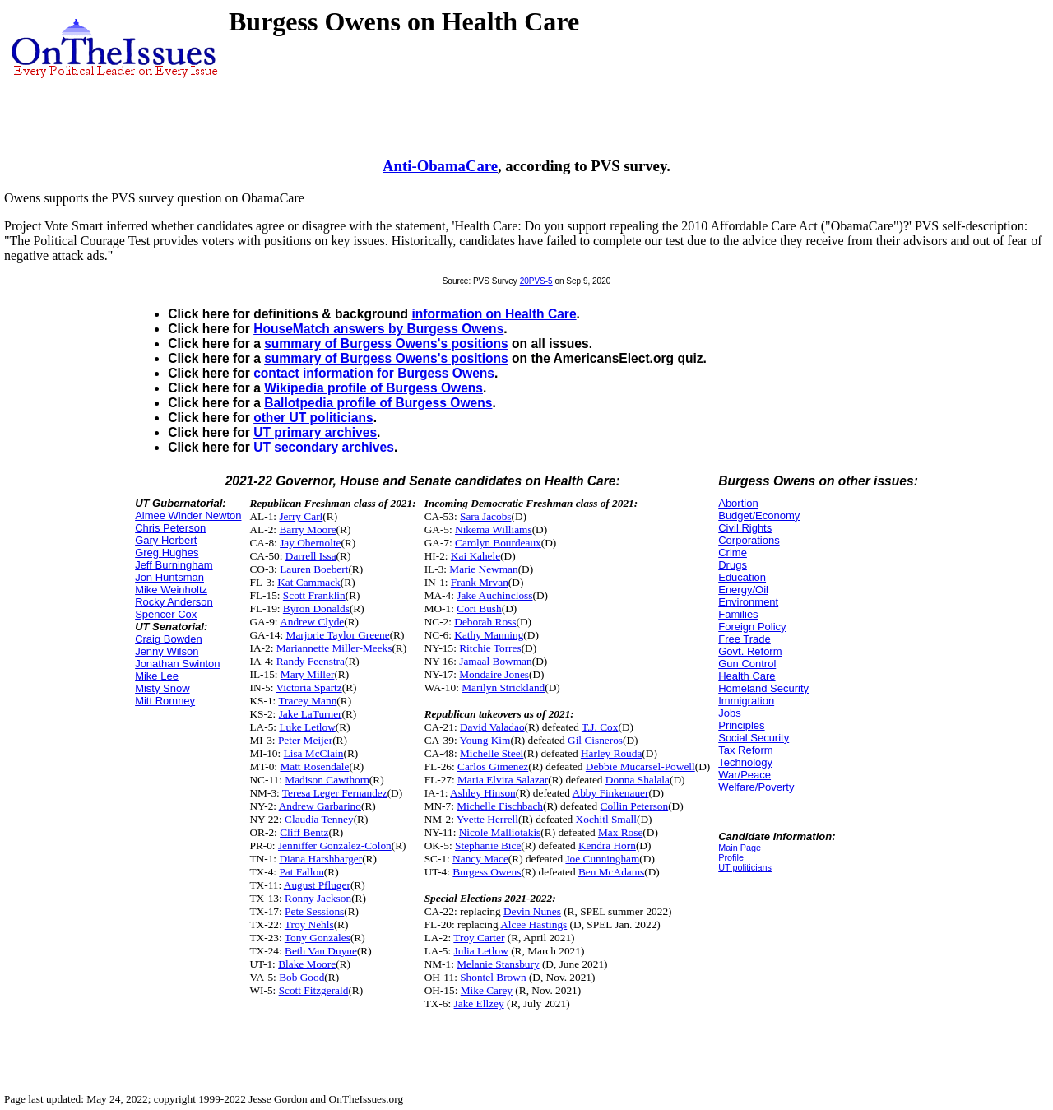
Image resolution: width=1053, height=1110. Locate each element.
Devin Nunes (532, 911)
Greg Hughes (166, 552)
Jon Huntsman (169, 577)
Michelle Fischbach (500, 806)
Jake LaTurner (310, 714)
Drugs (732, 565)
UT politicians (745, 867)
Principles (741, 725)
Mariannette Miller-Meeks (334, 648)
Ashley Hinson (483, 793)
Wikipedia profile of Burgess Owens (373, 388)
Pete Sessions (314, 911)
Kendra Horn (607, 845)
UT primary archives (315, 432)
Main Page (739, 847)
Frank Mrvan (479, 582)
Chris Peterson (170, 528)
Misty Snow (162, 688)
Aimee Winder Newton (188, 515)
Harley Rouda (611, 753)
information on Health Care (493, 314)
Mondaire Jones (494, 674)
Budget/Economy (759, 515)
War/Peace (744, 775)
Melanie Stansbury (498, 964)
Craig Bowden (168, 639)
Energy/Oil (743, 589)
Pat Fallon (301, 872)
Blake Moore (307, 964)
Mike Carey (487, 990)
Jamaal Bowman (495, 661)
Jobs (729, 713)
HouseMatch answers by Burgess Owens (378, 329)
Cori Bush (479, 608)
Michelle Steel (491, 753)
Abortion (738, 503)
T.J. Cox (600, 727)
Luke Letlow (307, 727)
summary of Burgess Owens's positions (386, 344)
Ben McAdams (611, 872)
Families (738, 614)
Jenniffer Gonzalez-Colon (335, 845)
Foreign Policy (752, 626)
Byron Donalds (316, 608)
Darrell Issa (310, 556)
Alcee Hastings (533, 924)
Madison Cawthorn (327, 779)
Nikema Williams (493, 529)
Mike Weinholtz (171, 589)
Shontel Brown (493, 977)
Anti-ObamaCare (440, 165)
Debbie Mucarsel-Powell (640, 766)
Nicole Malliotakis (500, 832)
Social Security (753, 737)
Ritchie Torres (490, 648)
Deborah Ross (485, 621)
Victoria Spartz (308, 687)
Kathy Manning (488, 635)
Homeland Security (763, 688)
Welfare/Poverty (756, 787)
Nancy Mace (480, 858)
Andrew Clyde (312, 621)
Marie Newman (483, 569)
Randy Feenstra (310, 661)
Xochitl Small (606, 819)
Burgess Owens (486, 872)
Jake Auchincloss (494, 595)
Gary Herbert (166, 540)
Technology (745, 762)
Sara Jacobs (486, 516)
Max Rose (620, 832)
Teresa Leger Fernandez (334, 793)
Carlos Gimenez (492, 766)
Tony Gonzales (317, 937)
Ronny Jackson (318, 898)
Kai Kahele (475, 556)
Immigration (746, 700)
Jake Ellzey (479, 1003)
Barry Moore (307, 529)
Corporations (748, 540)
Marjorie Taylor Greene (338, 635)
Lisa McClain (314, 753)
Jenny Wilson (166, 651)
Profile (731, 857)
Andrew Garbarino (320, 806)
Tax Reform (745, 750)
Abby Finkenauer (611, 793)
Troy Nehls (309, 924)
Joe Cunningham (602, 858)
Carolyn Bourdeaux (498, 542)
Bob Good (301, 977)
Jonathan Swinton (177, 663)
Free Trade (744, 639)
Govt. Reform (750, 651)
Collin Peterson (635, 806)
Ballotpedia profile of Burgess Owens (378, 403)
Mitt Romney (165, 700)
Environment (748, 602)
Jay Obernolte (310, 542)
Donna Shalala (637, 779)
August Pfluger (317, 885)
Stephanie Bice (488, 845)
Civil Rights (745, 528)
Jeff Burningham (173, 565)
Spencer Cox (166, 614)
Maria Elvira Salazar (502, 779)
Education (742, 577)
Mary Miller (308, 674)
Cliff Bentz (304, 832)
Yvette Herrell (487, 819)
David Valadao (492, 727)
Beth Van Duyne (321, 951)
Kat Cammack (309, 582)
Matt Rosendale (314, 766)
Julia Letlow (481, 951)
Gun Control (747, 663)
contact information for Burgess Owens (373, 373)
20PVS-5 (536, 281)
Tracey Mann (307, 700)
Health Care (746, 676)
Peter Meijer (305, 740)
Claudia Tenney (319, 819)
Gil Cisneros (595, 740)
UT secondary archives (323, 447)
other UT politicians (313, 418)
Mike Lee (157, 676)
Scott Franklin (314, 595)
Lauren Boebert (314, 569)
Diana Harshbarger (320, 858)
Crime (732, 552)
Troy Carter (478, 937)
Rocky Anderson (174, 602)
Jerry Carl (300, 516)
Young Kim (484, 740)
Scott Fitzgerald (314, 990)
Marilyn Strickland (503, 687)
